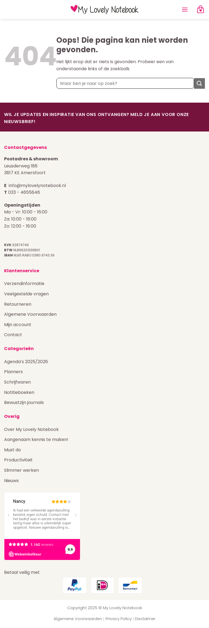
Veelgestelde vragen (26, 294)
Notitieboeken (19, 392)
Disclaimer (145, 618)
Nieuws (11, 480)
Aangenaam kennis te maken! (36, 439)
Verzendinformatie (24, 283)
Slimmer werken (21, 470)
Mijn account (17, 324)
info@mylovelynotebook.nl (37, 185)
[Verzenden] (199, 83)
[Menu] (185, 9)
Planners (13, 372)
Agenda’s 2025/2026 (26, 362)
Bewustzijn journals (24, 402)
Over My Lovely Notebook (31, 429)
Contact (13, 335)
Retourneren (17, 304)
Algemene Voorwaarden (30, 314)
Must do (12, 450)
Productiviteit (18, 460)
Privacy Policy (119, 618)
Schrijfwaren (17, 382)
